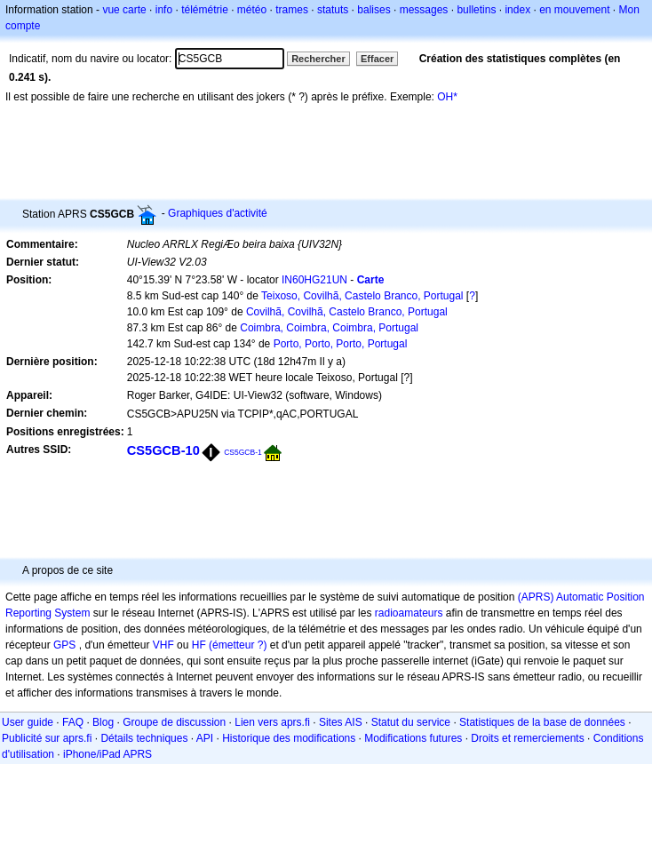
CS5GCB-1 (243, 452)
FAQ (72, 722)
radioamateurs (409, 613)
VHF (163, 645)
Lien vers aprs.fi (272, 722)
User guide (27, 722)
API (204, 738)
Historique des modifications (288, 738)
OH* (447, 97)
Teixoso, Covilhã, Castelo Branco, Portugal (362, 296)
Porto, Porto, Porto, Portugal (341, 344)
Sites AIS (340, 722)
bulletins (476, 10)
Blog (103, 722)
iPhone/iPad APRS (107, 754)
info (163, 10)
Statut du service (410, 722)
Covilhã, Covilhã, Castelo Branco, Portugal (347, 312)
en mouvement (574, 10)
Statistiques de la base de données (542, 722)
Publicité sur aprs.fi (46, 738)
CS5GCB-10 (163, 450)
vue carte (124, 10)
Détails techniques (143, 738)
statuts (332, 10)
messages (424, 10)
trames (291, 10)
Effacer (377, 58)
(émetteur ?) (237, 645)
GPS (64, 645)
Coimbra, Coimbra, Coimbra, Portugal (329, 328)
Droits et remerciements (527, 738)
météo (251, 10)
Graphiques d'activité (217, 213)
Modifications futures (413, 738)
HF (199, 645)
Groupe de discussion (174, 722)
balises (373, 10)
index (517, 10)
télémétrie (204, 10)
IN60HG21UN (314, 280)
